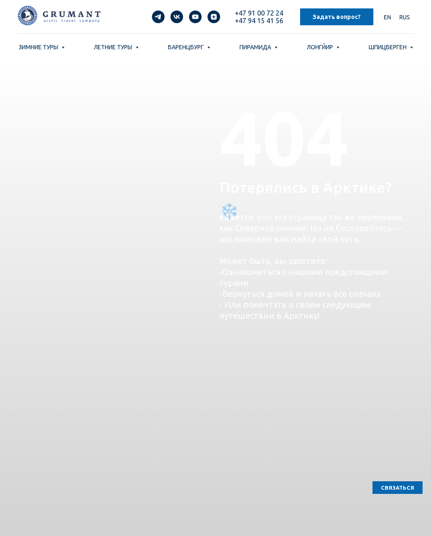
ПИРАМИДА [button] (255, 47)
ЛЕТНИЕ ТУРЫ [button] (113, 47)
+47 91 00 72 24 (259, 13)
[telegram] (158, 17)
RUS (404, 17)
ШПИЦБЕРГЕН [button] (388, 47)
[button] (397, 487)
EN (387, 17)
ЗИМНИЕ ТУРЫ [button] (39, 47)
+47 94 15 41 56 (259, 20)
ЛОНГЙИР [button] (320, 47)
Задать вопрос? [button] (337, 16)
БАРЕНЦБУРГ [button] (186, 47)
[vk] (176, 17)
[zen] (214, 17)
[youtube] (195, 17)
